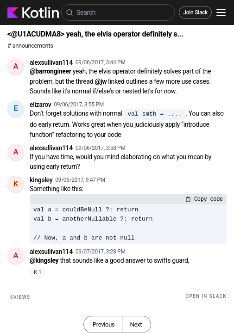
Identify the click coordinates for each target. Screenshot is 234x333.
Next (136, 324)
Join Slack (195, 12)
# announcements (30, 45)
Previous (104, 324)
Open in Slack (206, 296)
